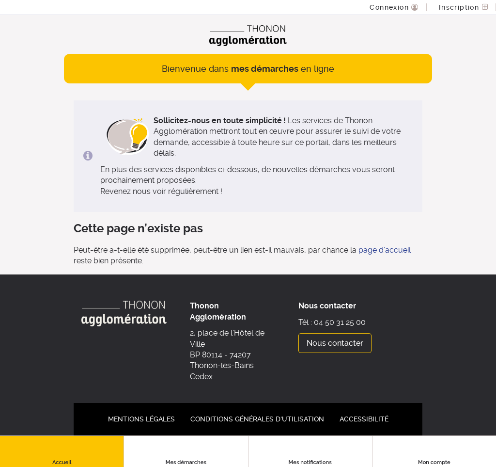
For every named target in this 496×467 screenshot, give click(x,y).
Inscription (460, 7)
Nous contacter (335, 343)
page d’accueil (384, 250)
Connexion (390, 7)
